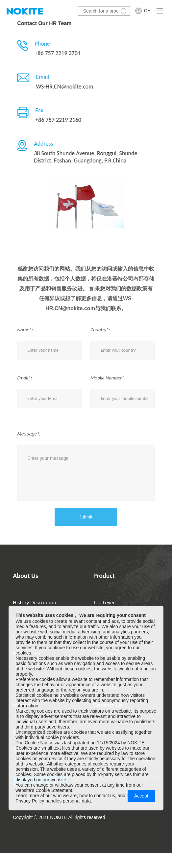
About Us (25, 576)
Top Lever (104, 602)
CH (147, 10)
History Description (34, 602)
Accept (141, 796)
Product (104, 576)
